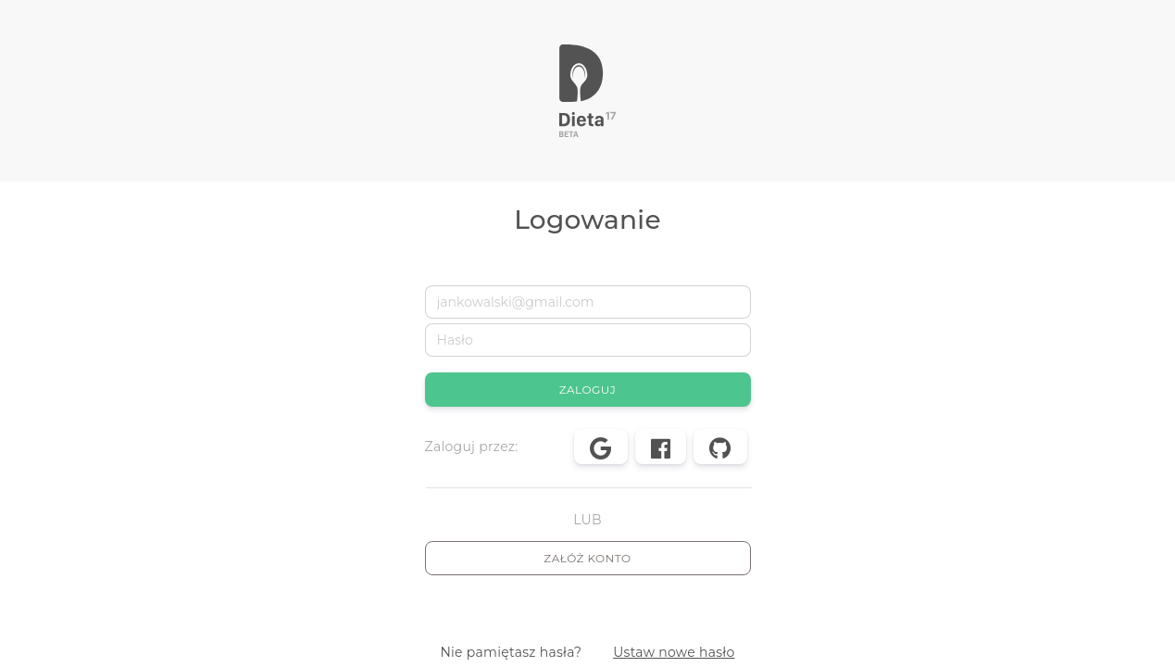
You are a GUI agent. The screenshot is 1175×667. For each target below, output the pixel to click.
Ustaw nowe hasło (673, 652)
